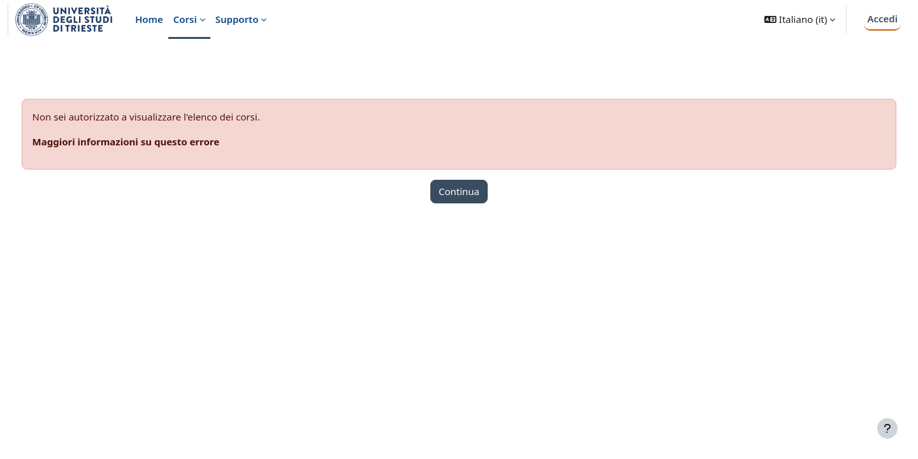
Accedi (882, 18)
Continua (459, 191)
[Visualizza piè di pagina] (887, 428)
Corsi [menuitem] (185, 19)
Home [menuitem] (149, 19)
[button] (799, 19)
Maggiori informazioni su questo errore (150, 141)
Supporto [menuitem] (237, 19)
